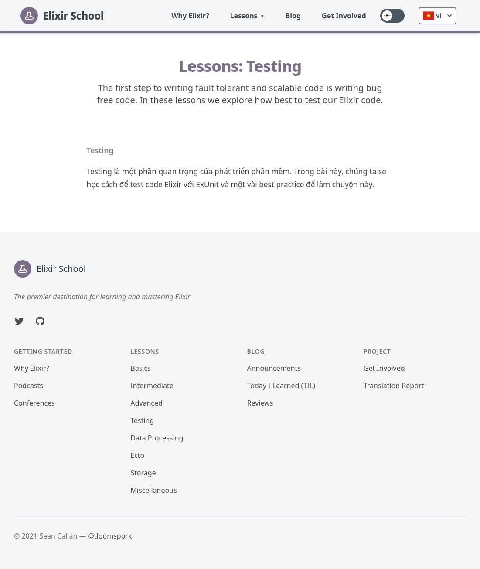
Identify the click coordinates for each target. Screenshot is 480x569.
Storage (143, 473)
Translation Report (394, 385)
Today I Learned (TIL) (281, 385)
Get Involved (344, 15)
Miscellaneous (153, 490)
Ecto (137, 455)
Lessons (244, 15)
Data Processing (156, 438)
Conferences (34, 403)
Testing (100, 150)
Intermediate (151, 385)
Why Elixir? (190, 15)
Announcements (274, 368)
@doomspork (110, 536)
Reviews (260, 403)
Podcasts (28, 385)
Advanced (146, 403)
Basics (140, 368)
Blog (293, 15)
